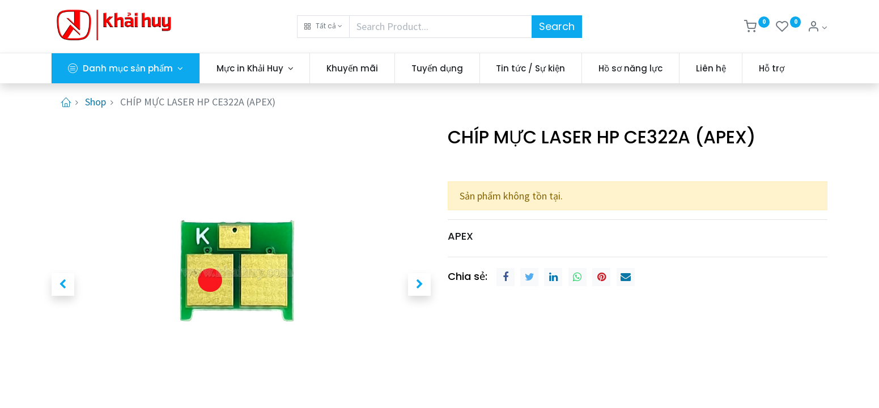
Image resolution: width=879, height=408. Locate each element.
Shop (95, 101)
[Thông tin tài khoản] (817, 27)
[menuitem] (352, 68)
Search (557, 26)
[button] (323, 26)
